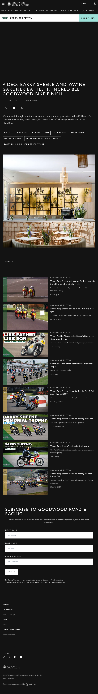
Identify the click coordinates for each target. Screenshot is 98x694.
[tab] (9, 261)
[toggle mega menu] (3, 3)
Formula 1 (6, 11)
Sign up (11, 572)
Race (4, 624)
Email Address (13, 556)
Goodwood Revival (46, 11)
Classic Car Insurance (11, 629)
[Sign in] (95, 3)
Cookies (11, 678)
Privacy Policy (44, 582)
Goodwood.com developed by (20, 684)
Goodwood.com (9, 634)
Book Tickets (88, 18)
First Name (11, 530)
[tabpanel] (49, 383)
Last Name (11, 543)
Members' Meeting (70, 11)
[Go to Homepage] (18, 3)
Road (5, 619)
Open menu (49, 18)
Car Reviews (88, 11)
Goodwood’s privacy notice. (53, 580)
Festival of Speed (24, 11)
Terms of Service (56, 582)
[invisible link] (49, 289)
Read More (9, 123)
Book (85, 3)
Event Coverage (9, 614)
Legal (4, 678)
